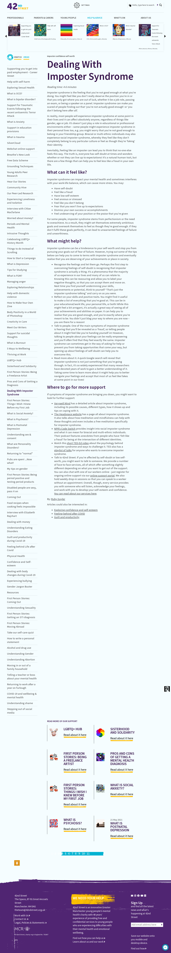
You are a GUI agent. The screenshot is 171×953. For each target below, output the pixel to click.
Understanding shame (20, 703)
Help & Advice (94, 17)
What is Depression (18, 264)
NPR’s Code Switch (64, 428)
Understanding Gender (20, 653)
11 (88, 853)
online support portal (102, 475)
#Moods (128, 39)
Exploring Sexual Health (20, 87)
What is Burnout (16, 342)
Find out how (138, 948)
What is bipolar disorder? (21, 99)
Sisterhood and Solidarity (21, 366)
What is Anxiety (16, 121)
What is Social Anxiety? (20, 413)
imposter (51, 56)
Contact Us (21, 919)
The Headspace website (68, 414)
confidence (60, 56)
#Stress (150, 48)
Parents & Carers (43, 17)
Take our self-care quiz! (20, 632)
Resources (13, 592)
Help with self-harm (18, 81)
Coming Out (14, 497)
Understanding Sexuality (21, 607)
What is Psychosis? (17, 419)
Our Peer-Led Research (20, 193)
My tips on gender (17, 468)
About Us (146, 17)
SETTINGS (82, 5)
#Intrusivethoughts (95, 39)
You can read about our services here (75, 493)
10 (83, 853)
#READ (26, 58)
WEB (16, 940)
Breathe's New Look (18, 154)
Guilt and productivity (66, 517)
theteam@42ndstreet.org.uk (30, 910)
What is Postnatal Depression (119, 826)
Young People (68, 17)
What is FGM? (14, 275)
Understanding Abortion (21, 659)
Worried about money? (20, 218)
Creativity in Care (17, 321)
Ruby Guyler (58, 499)
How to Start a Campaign (21, 258)
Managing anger (16, 281)
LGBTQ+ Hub (14, 360)
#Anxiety (104, 39)
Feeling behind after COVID (69, 513)
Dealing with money (18, 521)
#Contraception (72, 39)
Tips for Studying (17, 269)
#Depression (122, 39)
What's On (119, 17)
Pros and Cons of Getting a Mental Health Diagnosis (122, 758)
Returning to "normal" (20, 453)
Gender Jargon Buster (19, 586)
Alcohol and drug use (19, 647)
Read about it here (75, 735)
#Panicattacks (143, 48)
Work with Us (22, 915)
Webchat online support (21, 148)
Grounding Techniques (20, 166)
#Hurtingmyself (45, 39)
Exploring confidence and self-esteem (76, 510)
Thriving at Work (16, 354)
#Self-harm (37, 39)
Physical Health (16, 556)
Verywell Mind (62, 403)
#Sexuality (64, 39)
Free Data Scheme (17, 160)
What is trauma (16, 137)
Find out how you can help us (89, 938)
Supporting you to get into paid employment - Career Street (22, 72)
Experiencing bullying (19, 580)
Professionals (15, 17)
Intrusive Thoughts (18, 233)
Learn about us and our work (89, 941)
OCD (88, 39)
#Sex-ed (79, 39)
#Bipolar (115, 39)
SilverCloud (13, 143)
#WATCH (18, 58)
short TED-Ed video (78, 443)
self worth (70, 56)
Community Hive (16, 187)
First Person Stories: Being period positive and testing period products (22, 478)
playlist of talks (63, 450)
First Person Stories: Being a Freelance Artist (75, 758)
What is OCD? (104, 26)
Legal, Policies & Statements (31, 922)
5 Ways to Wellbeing (18, 348)
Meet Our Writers (16, 327)
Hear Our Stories (16, 181)
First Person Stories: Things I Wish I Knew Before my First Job (19, 404)
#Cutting (53, 39)
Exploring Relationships (20, 287)
